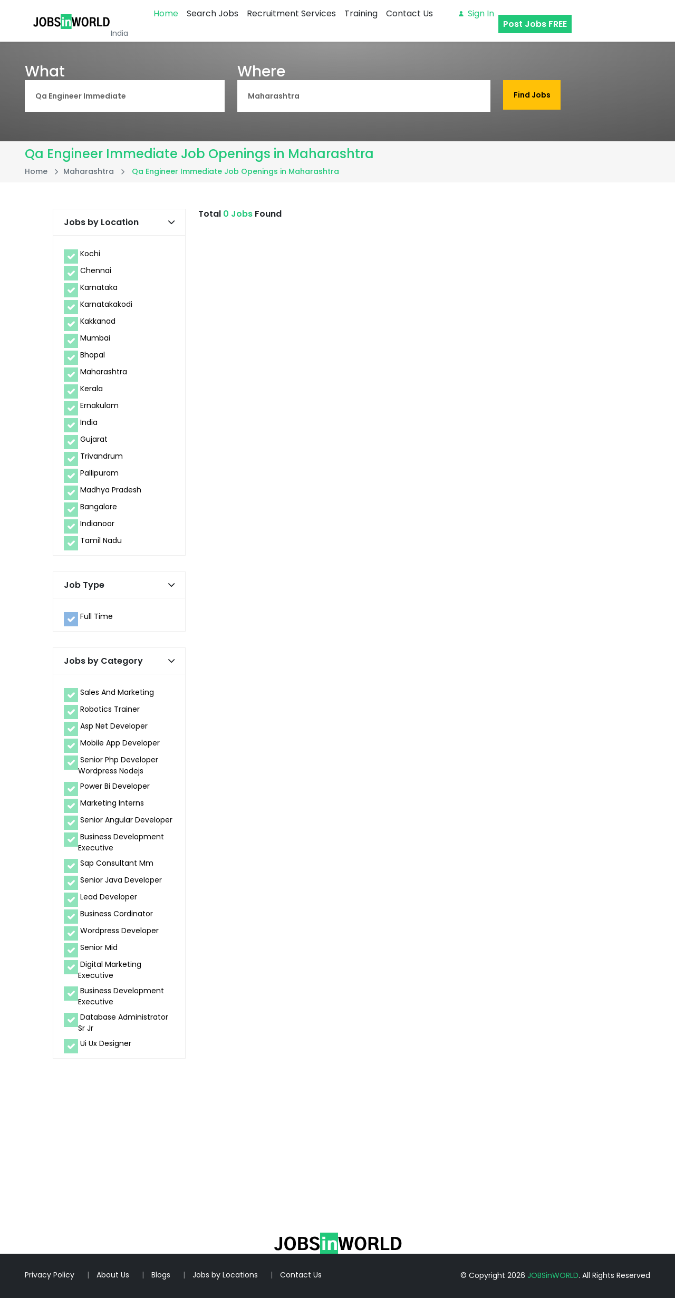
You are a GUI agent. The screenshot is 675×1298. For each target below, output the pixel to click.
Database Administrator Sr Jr (123, 1022)
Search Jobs (212, 13)
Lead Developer (108, 897)
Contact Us (409, 13)
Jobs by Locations (225, 1275)
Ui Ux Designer (105, 1043)
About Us (113, 1275)
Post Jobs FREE (535, 24)
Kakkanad (97, 321)
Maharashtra (103, 371)
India (89, 422)
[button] (171, 222)
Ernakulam (99, 405)
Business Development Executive (121, 842)
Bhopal (92, 355)
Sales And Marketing (117, 692)
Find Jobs (532, 95)
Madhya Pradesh (110, 490)
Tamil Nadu (101, 540)
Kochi (90, 253)
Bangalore (98, 506)
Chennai (95, 270)
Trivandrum (101, 456)
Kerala (91, 388)
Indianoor (97, 523)
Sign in (476, 13)
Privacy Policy (49, 1275)
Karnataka (99, 287)
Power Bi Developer (115, 786)
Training (361, 13)
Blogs (160, 1275)
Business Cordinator (116, 913)
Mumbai (95, 338)
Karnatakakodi (106, 304)
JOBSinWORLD (552, 1275)
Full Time (96, 616)
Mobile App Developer (120, 743)
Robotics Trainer (110, 709)
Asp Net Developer (114, 726)
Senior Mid (99, 947)
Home (165, 13)
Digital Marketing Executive (109, 970)
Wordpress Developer (119, 930)
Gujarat (94, 439)
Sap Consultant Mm (116, 863)
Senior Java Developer (121, 880)
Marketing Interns (112, 803)
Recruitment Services (291, 13)
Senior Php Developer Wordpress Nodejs (118, 765)
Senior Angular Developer (126, 820)
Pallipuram (99, 473)
